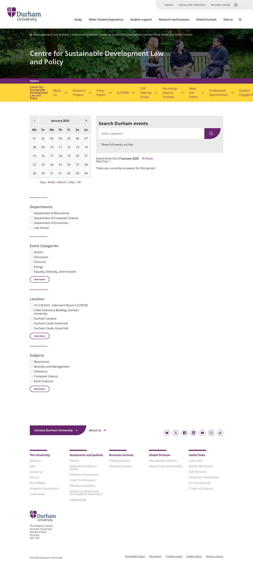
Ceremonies (37, 493)
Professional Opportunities (218, 92)
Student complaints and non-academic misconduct (86, 492)
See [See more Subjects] (39, 388)
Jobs (32, 466)
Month (62, 181)
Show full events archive (117, 144)
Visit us (228, 19)
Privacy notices (214, 555)
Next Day (103, 161)
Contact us (36, 471)
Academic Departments (44, 488)
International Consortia (163, 460)
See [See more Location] (39, 335)
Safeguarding (78, 499)
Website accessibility (82, 485)
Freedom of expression (84, 474)
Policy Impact (101, 92)
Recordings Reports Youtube (170, 92)
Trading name (174, 555)
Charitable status (135, 555)
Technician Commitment (204, 477)
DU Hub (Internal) (199, 482)
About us (97, 429)
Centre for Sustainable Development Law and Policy (130, 34)
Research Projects (79, 92)
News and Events (172, 34)
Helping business (120, 460)
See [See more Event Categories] (39, 278)
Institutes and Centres (84, 34)
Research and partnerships (165, 466)
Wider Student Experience (106, 19)
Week (51, 181)
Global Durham (206, 19)
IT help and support (201, 488)
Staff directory (197, 471)
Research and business (174, 19)
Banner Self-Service (201, 466)
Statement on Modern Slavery (83, 467)
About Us (57, 92)
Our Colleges (38, 482)
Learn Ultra (195, 460)
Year (72, 181)
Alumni (169, 4)
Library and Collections (192, 4)
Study (78, 19)
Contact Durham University (56, 430)
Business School (220, 4)
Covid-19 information (82, 479)
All (79, 181)
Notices (74, 460)
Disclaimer (155, 555)
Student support (141, 19)
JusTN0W (123, 92)
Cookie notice (194, 555)
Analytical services (120, 466)
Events (188, 34)
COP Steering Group (145, 92)
